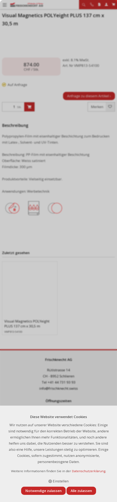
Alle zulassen (81, 490)
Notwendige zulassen (43, 490)
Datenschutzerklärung (89, 471)
